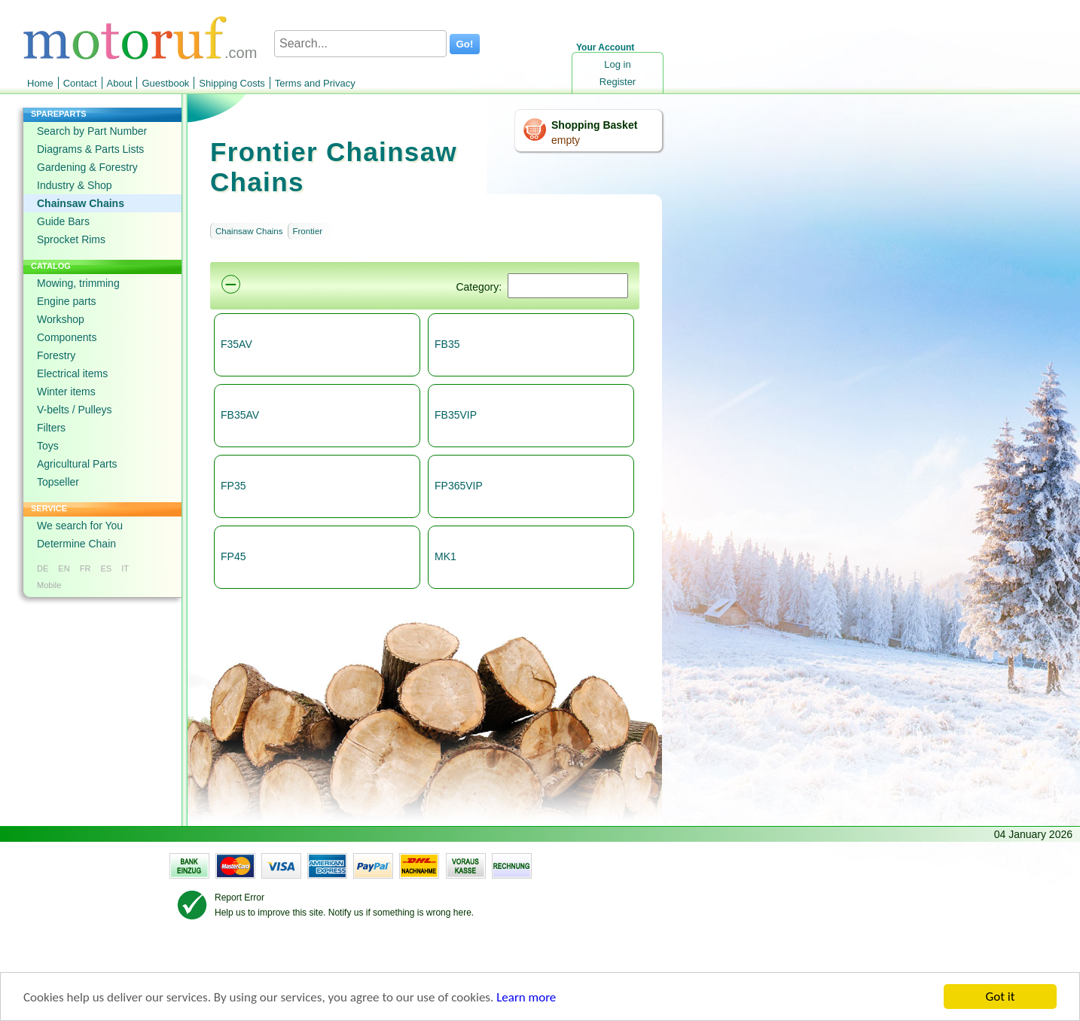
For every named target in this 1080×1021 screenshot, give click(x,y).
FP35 (233, 486)
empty (565, 140)
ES (105, 568)
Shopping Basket (594, 125)
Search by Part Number (92, 131)
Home (40, 83)
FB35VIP (456, 415)
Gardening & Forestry (87, 167)
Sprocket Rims (71, 239)
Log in (617, 64)
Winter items (66, 392)
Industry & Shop (74, 185)
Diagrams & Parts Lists (90, 149)
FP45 (233, 556)
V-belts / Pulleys (74, 410)
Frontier (308, 231)
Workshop (60, 319)
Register (617, 81)
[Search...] (360, 43)
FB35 (447, 344)
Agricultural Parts (77, 464)
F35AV (236, 344)
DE (42, 568)
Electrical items (72, 373)
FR (85, 568)
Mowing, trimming (78, 283)
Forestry (56, 355)
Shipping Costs (231, 83)
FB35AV (240, 415)
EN (63, 568)
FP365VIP (459, 486)
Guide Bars (63, 221)
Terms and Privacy (315, 83)
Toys (48, 446)
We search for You (80, 526)
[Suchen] (568, 285)
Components (66, 337)
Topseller (58, 482)
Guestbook (165, 83)
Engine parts (66, 301)
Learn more (526, 998)
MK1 (445, 556)
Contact (80, 83)
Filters (51, 428)
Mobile (49, 585)
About (120, 83)
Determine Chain (76, 544)
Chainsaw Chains (80, 203)
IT (125, 568)
